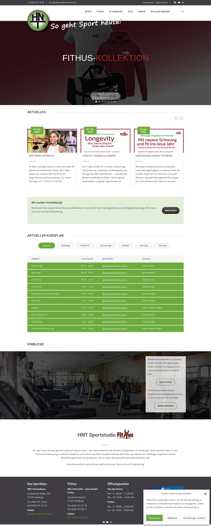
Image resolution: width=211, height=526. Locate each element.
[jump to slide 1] (96, 102)
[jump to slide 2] (99, 102)
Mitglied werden (160, 11)
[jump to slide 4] (105, 102)
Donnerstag (105, 245)
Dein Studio (165, 382)
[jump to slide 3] (102, 102)
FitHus (100, 11)
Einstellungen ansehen (194, 518)
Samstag (144, 245)
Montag (46, 245)
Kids (130, 11)
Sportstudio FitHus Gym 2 (114, 266)
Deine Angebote (165, 406)
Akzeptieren (154, 518)
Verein (141, 11)
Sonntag (162, 245)
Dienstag (65, 245)
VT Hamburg (116, 11)
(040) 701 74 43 (37, 2)
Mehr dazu (171, 210)
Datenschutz (161, 2)
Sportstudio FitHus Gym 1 (114, 272)
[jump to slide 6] (112, 102)
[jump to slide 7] (115, 102)
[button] (205, 493)
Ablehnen (172, 518)
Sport (88, 11)
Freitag (125, 245)
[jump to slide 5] (108, 102)
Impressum (148, 2)
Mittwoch (85, 245)
